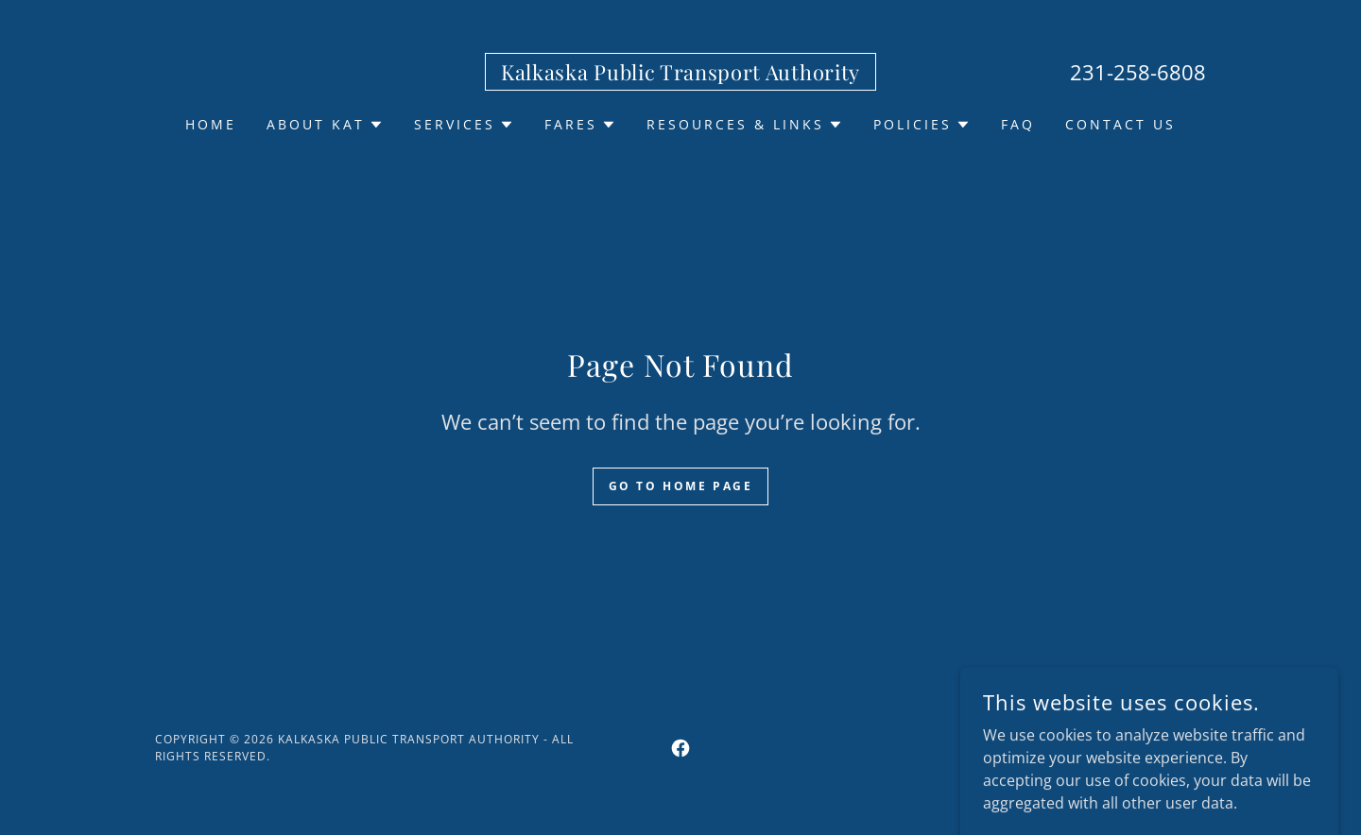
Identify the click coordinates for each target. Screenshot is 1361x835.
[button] (325, 124)
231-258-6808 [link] (1138, 72)
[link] (680, 74)
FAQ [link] (1018, 124)
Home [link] (210, 124)
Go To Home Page (681, 486)
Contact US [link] (1120, 124)
